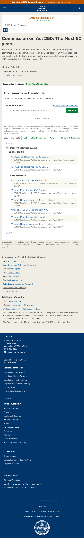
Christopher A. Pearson (17, 265)
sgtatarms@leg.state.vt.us (16, 352)
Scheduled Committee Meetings (18, 460)
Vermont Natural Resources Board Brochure (32, 200)
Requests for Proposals (13, 487)
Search (71, 110)
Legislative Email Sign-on (14, 372)
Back (9, 144)
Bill (25, 138)
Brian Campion (13, 269)
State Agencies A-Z (12, 438)
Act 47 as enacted (12, 301)
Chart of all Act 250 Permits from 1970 (29, 180)
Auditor (7, 423)
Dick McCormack (14, 280)
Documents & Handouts (13, 84)
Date (18, 138)
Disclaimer (8, 398)
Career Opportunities (34, 484)
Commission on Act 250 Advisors (18, 305)
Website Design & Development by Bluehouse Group (42, 516)
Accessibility (30, 487)
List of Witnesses (10, 291)
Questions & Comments (14, 484)
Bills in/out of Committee (37, 84)
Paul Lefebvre (13, 276)
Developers (42, 506)
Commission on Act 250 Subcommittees (21, 309)
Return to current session (58, 2)
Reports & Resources (70, 138)
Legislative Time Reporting (15, 380)
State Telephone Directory (15, 442)
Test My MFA (9, 387)
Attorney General (11, 420)
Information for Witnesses (15, 287)
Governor (8, 412)
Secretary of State (11, 427)
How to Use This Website (14, 391)
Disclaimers (17, 480)
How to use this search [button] (65, 105)
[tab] (13, 84)
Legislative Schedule (13, 463)
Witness (53, 138)
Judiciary (7, 435)
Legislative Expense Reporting (17, 384)
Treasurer (8, 431)
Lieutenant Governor (12, 416)
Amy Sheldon (13, 261)
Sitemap (7, 480)
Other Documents (38, 138)
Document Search (42, 106)
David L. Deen (14, 272)
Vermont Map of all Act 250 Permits (28, 190)
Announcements (11, 456)
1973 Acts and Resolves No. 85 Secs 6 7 (30, 157)
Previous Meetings (13, 75)
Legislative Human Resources (16, 376)
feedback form (55, 501)
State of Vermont (11, 408)
